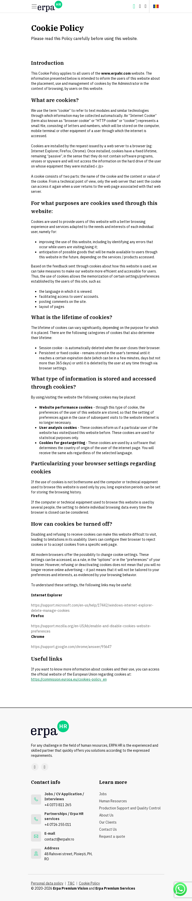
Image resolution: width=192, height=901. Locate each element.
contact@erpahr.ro (59, 839)
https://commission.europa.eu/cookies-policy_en (69, 679)
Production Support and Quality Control (130, 808)
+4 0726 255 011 (57, 824)
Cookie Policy (89, 883)
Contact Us (108, 829)
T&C (71, 883)
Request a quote (112, 836)
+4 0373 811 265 (57, 805)
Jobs (103, 794)
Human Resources (113, 801)
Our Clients (108, 822)
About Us (106, 815)
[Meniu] (34, 6)
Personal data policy (47, 883)
